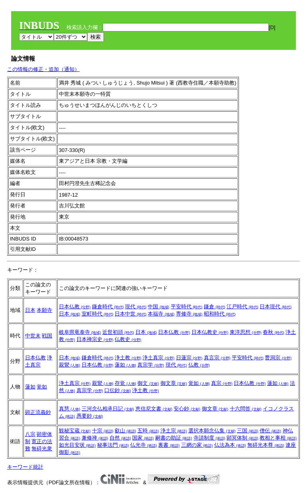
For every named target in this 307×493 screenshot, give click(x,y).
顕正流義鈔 (38, 412)
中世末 (33, 336)
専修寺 (189, 314)
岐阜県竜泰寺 (80, 332)
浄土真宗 (158, 358)
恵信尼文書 (153, 409)
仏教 (199, 365)
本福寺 (161, 314)
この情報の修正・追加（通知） (43, 69)
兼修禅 (95, 438)
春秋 (273, 332)
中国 (158, 307)
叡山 (125, 431)
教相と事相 (278, 438)
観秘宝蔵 (75, 431)
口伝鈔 (117, 390)
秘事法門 (113, 445)
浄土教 (128, 358)
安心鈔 (187, 409)
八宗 (30, 434)
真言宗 (217, 358)
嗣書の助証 (173, 438)
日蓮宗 (189, 358)
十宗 (102, 431)
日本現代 (275, 307)
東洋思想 (246, 332)
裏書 (169, 445)
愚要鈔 (89, 416)
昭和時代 (220, 314)
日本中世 (131, 314)
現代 (136, 307)
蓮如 (125, 365)
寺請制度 (209, 438)
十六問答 (246, 409)
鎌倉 (214, 307)
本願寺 (44, 310)
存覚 (125, 383)
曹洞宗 (278, 358)
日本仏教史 (210, 332)
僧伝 (270, 431)
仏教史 (128, 339)
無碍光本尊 (265, 445)
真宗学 (150, 365)
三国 (247, 431)
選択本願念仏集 (212, 431)
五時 (148, 431)
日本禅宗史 (94, 339)
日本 (30, 310)
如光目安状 (77, 445)
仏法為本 (230, 445)
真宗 (222, 383)
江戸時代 (242, 307)
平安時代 (187, 307)
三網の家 (197, 445)
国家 (143, 438)
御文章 (173, 383)
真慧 (69, 409)
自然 (120, 438)
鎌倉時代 (108, 307)
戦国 (47, 336)
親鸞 (69, 365)
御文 (148, 383)
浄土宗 (173, 431)
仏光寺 (143, 445)
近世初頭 (118, 332)
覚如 (42, 387)
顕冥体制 (242, 438)
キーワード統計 (25, 467)
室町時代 (97, 314)
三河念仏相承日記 (108, 409)
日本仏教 (75, 307)
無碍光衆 (41, 449)
